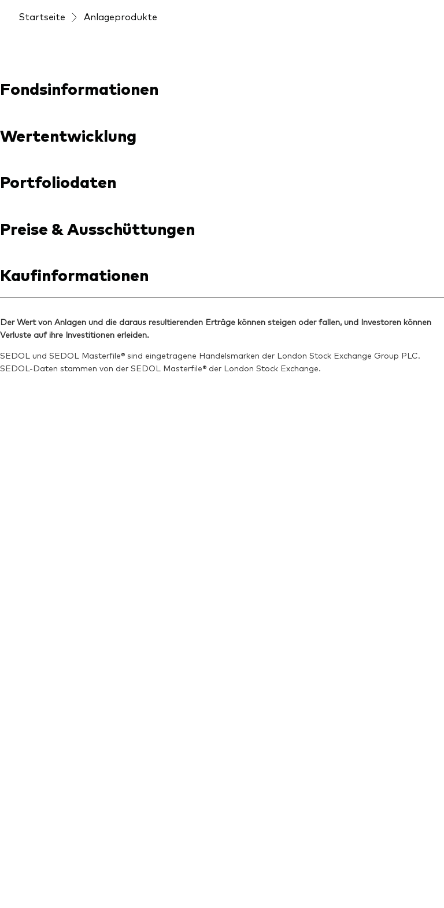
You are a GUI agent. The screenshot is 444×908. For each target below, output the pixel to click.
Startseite (41, 104)
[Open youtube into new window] (65, 396)
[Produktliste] (46, 541)
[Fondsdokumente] (58, 563)
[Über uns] (253, 450)
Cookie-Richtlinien (214, 881)
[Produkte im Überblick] (62, 513)
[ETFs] (30, 585)
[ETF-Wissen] (152, 494)
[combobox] (222, 237)
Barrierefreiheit (47, 881)
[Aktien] (32, 629)
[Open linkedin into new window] (27, 396)
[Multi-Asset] (44, 673)
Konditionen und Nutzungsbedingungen (148, 866)
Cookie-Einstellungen (128, 881)
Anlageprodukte (120, 104)
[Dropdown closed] (50, 10)
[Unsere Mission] (264, 472)
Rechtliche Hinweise (273, 866)
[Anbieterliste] (47, 484)
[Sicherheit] (253, 494)
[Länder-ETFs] (47, 717)
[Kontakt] (250, 516)
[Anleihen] (37, 651)
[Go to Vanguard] (49, 792)
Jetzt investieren (380, 10)
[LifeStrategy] (47, 739)
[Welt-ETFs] (42, 695)
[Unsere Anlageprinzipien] (169, 522)
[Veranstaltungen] (236, 75)
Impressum (39, 866)
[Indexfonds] (43, 607)
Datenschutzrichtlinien (365, 866)
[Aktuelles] (145, 472)
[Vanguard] (60, 47)
